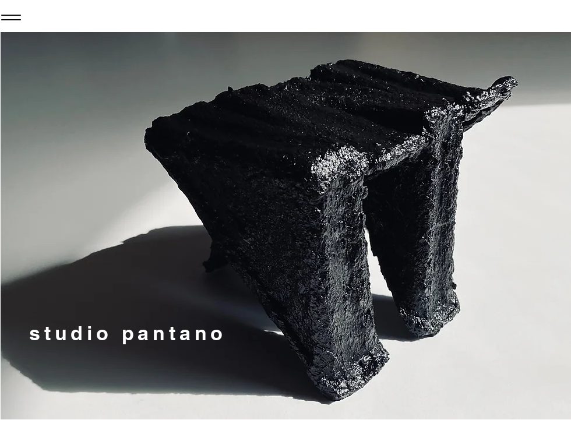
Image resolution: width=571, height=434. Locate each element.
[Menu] (11, 17)
